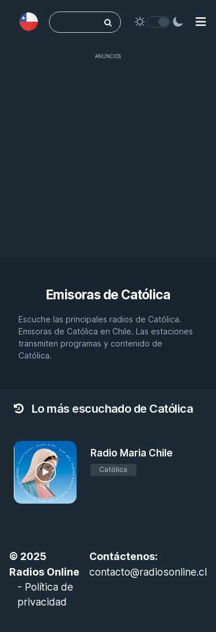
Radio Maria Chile (131, 453)
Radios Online (44, 572)
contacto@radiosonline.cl (148, 572)
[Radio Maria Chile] (45, 472)
